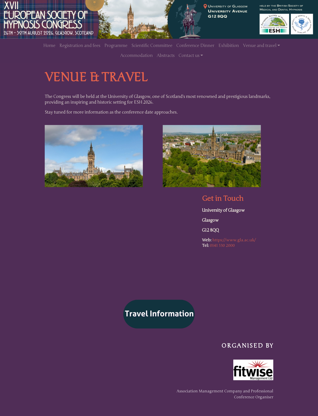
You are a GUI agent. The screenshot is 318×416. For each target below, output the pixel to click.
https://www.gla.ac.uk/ (234, 240)
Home (49, 45)
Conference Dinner (195, 45)
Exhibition (228, 45)
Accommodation (136, 55)
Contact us (189, 55)
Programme (115, 45)
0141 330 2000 (222, 245)
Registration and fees (79, 45)
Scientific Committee (151, 45)
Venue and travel (260, 45)
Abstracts (166, 55)
